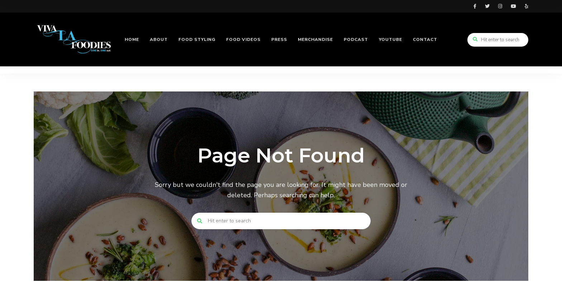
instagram (500, 6)
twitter (487, 6)
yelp (526, 6)
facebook (475, 6)
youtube (513, 6)
